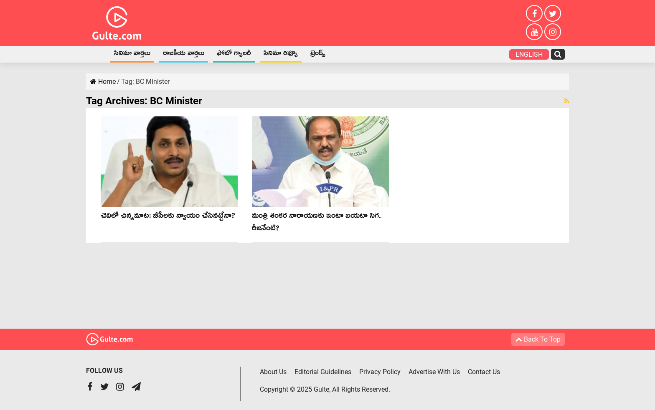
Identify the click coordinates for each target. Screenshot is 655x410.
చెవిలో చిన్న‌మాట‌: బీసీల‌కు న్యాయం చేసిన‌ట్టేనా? (168, 217)
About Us (273, 372)
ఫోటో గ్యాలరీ (234, 54)
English (529, 54)
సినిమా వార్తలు (132, 54)
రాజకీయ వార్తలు (183, 54)
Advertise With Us (434, 372)
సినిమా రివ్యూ (281, 54)
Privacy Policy (380, 372)
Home (97, 54)
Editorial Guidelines (322, 372)
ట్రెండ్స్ (317, 54)
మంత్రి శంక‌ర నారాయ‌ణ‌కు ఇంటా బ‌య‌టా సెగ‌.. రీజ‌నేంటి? (316, 223)
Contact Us (484, 372)
